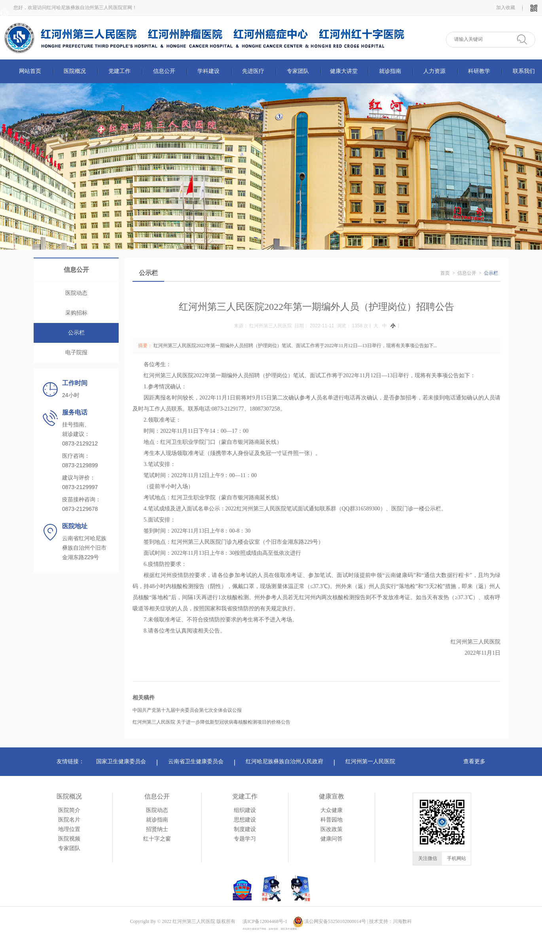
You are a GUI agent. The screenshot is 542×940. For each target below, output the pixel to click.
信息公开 (164, 71)
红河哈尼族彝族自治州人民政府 (284, 761)
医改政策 (331, 829)
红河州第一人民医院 (370, 761)
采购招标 (76, 313)
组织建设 (245, 810)
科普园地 (331, 820)
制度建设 (245, 829)
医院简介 (69, 810)
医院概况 (75, 71)
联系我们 (524, 71)
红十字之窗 (157, 839)
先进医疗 (253, 71)
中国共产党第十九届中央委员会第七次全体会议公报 (187, 710)
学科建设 (208, 71)
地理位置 (69, 829)
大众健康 (331, 810)
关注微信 (427, 858)
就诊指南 (390, 71)
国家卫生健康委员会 (121, 761)
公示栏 (76, 333)
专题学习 (245, 839)
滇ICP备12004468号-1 (265, 921)
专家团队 (298, 71)
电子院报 (76, 352)
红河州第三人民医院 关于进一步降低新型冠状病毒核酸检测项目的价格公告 (211, 722)
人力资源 (434, 71)
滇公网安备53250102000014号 (335, 921)
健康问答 (331, 839)
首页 (445, 273)
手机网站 (456, 858)
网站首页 (30, 71)
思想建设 (245, 820)
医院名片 (69, 820)
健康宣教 (331, 796)
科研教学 (479, 71)
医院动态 (76, 293)
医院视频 (69, 839)
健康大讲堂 (344, 71)
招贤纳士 (157, 829)
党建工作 (119, 71)
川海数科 (402, 921)
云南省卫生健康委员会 (196, 761)
